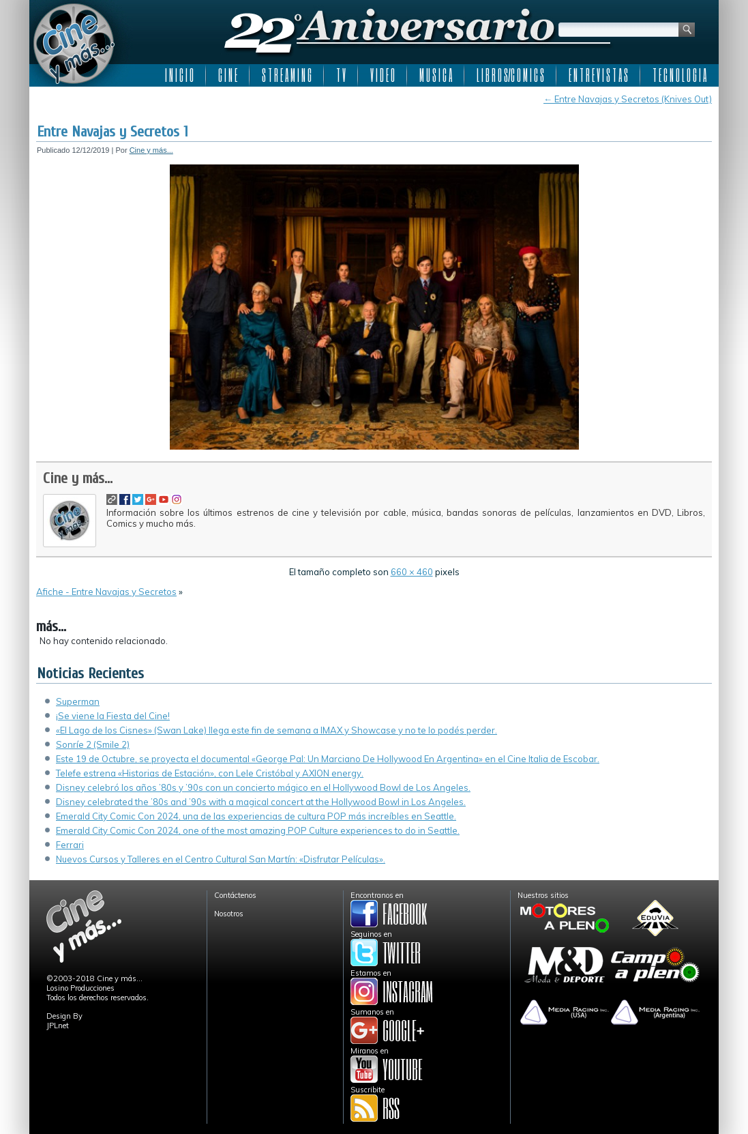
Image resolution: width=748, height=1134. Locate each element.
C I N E (227, 75)
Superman (78, 701)
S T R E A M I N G (287, 75)
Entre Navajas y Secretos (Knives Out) (627, 98)
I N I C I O (179, 75)
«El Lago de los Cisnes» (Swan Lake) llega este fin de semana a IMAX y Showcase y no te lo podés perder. (276, 730)
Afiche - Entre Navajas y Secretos (106, 591)
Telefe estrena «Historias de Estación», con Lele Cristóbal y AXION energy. (209, 773)
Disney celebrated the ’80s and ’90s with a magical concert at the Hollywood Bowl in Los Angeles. (261, 801)
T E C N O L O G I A (679, 75)
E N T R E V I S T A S (598, 75)
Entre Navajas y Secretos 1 (112, 132)
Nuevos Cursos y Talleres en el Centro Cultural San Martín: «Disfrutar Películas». (220, 859)
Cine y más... (151, 150)
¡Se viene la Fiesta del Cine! (113, 715)
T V (341, 75)
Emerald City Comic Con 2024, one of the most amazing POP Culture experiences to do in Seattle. (258, 830)
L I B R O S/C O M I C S (510, 75)
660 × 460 (412, 571)
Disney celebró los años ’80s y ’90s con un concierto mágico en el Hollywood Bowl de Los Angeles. (263, 787)
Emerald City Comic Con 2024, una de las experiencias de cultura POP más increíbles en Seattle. (256, 816)
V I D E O (382, 75)
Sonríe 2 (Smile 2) (93, 744)
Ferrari (70, 844)
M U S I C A (435, 75)
